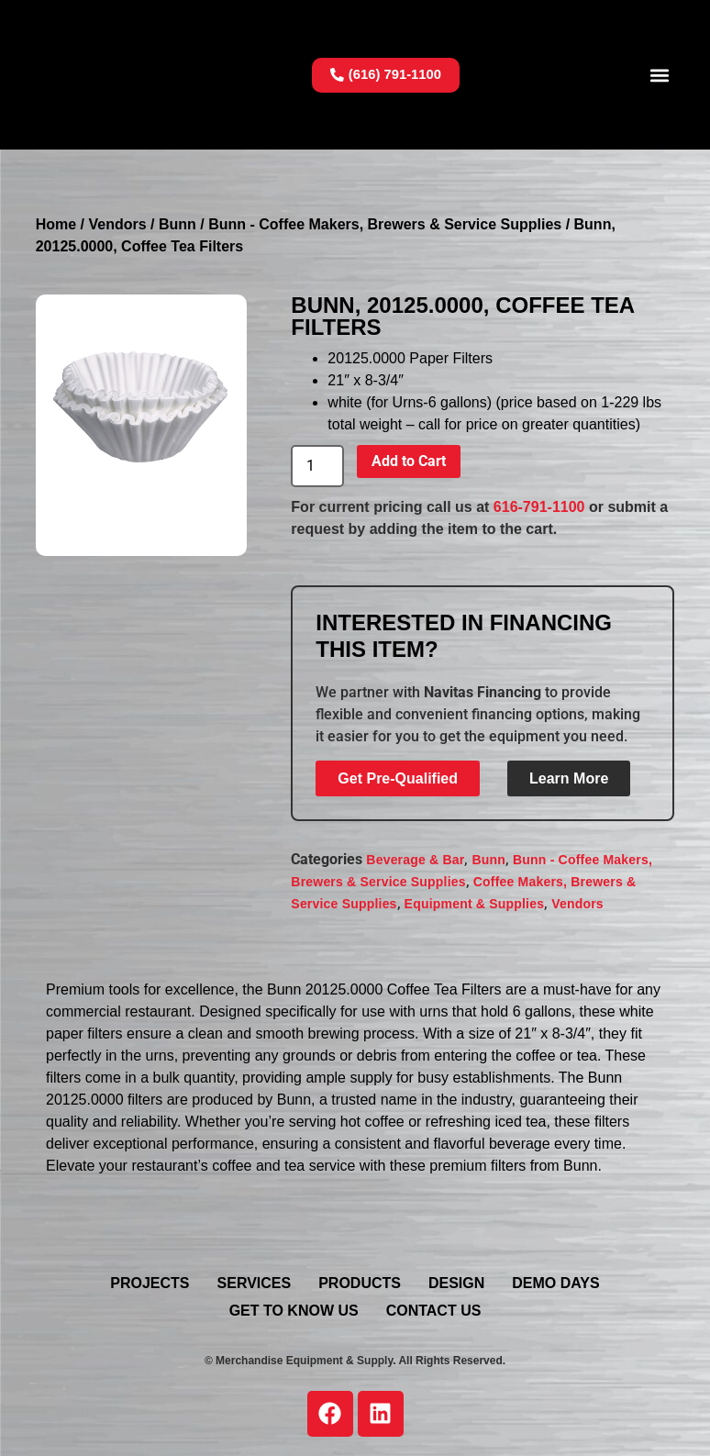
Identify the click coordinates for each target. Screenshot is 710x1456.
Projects (149, 1283)
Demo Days (555, 1283)
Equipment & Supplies (475, 903)
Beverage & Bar (415, 859)
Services (254, 1283)
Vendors (117, 224)
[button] (659, 75)
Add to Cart (409, 461)
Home (56, 224)
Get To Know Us (294, 1310)
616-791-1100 (539, 507)
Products (359, 1283)
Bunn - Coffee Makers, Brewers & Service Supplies (384, 224)
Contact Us (434, 1310)
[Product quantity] (317, 466)
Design (456, 1283)
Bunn (177, 224)
